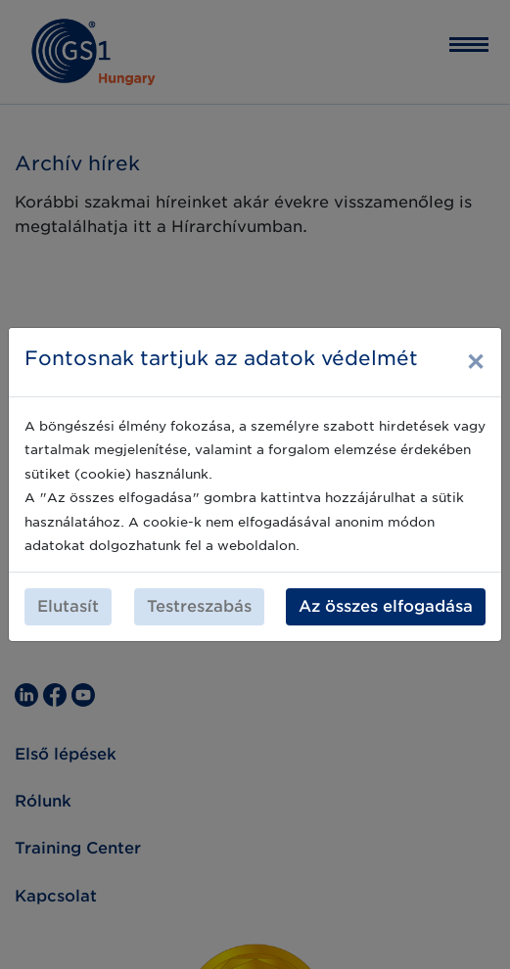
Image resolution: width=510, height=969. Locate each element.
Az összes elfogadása (386, 606)
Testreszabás (199, 606)
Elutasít (68, 606)
